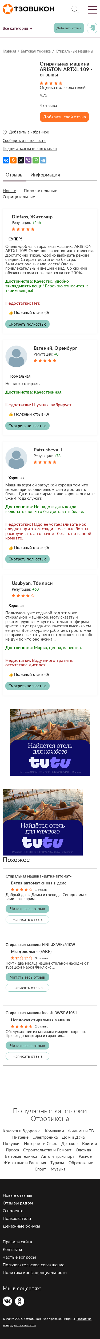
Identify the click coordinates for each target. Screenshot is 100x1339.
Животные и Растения (24, 1162)
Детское (69, 1143)
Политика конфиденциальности (35, 1272)
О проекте (13, 1210)
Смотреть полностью (27, 324)
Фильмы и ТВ (81, 1130)
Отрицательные (19, 196)
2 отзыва (41, 1026)
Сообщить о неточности (24, 140)
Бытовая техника (36, 51)
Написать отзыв (27, 919)
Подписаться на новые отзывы (30, 148)
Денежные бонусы (21, 1225)
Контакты (12, 1249)
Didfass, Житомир (32, 216)
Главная (9, 51)
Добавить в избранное (26, 132)
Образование (81, 1162)
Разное (85, 1156)
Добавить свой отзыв (64, 116)
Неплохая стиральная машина (40, 1019)
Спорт (40, 1169)
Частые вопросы (19, 1256)
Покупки (11, 1143)
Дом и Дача (73, 1137)
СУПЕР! (15, 239)
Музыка (58, 1169)
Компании (54, 1130)
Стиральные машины (74, 51)
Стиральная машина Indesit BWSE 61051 (41, 1012)
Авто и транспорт (57, 1156)
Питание (20, 1137)
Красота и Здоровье (22, 1130)
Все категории (15, 28)
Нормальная (20, 376)
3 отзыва (41, 958)
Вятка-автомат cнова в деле (38, 882)
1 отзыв (41, 889)
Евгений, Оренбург (55, 348)
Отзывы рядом (18, 1202)
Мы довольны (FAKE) (31, 951)
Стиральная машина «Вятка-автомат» (38, 876)
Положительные (40, 190)
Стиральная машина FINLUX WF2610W (40, 944)
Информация (45, 175)
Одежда (83, 1149)
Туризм (57, 1162)
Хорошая (16, 478)
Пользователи (17, 1218)
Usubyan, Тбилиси (32, 583)
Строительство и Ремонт (47, 1149)
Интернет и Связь (40, 1143)
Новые (9, 190)
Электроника (45, 1137)
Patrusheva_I (48, 449)
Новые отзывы (17, 1195)
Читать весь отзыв (27, 908)
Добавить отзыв (69, 28)
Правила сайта (17, 1241)
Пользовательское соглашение (33, 1264)
